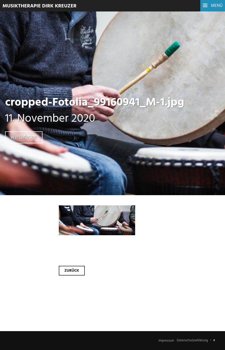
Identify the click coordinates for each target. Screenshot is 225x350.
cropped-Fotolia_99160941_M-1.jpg (94, 103)
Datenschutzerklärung (192, 340)
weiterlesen (24, 137)
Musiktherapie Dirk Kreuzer (40, 6)
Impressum (166, 340)
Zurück (71, 271)
